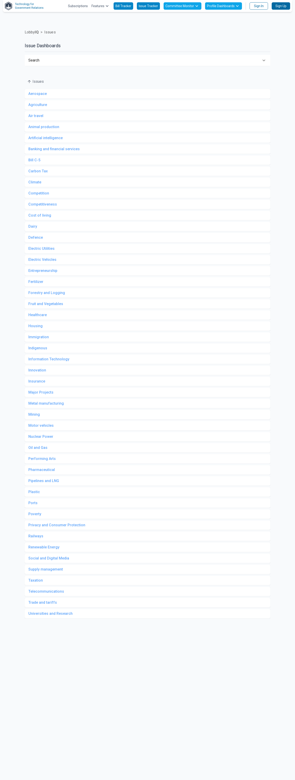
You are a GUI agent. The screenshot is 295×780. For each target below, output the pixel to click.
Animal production (43, 127)
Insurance (36, 381)
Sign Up (280, 6)
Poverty (34, 514)
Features (100, 6)
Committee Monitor (182, 6)
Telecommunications (46, 591)
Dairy (32, 226)
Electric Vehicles (42, 259)
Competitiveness (42, 204)
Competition (38, 193)
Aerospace (37, 93)
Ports (33, 503)
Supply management (45, 569)
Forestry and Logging (46, 293)
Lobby (32, 32)
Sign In (259, 6)
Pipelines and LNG (43, 481)
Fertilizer (35, 282)
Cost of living (39, 215)
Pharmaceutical (41, 470)
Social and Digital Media (48, 558)
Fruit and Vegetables (45, 304)
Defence (35, 237)
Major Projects (40, 392)
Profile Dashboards (223, 6)
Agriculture (37, 105)
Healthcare (37, 315)
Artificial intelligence (45, 138)
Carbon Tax (38, 171)
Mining (34, 414)
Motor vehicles (41, 425)
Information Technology (48, 359)
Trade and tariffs (42, 602)
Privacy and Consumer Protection (56, 525)
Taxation (35, 580)
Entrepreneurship (42, 270)
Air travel (35, 116)
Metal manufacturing (46, 403)
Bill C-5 (34, 160)
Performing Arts (42, 458)
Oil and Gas (37, 447)
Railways (35, 536)
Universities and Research (50, 613)
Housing (35, 326)
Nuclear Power (40, 436)
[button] (148, 60)
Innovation (37, 370)
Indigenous (37, 348)
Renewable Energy (43, 547)
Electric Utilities (41, 248)
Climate (34, 182)
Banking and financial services (54, 149)
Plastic (34, 492)
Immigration (38, 337)
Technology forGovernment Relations (24, 6)
